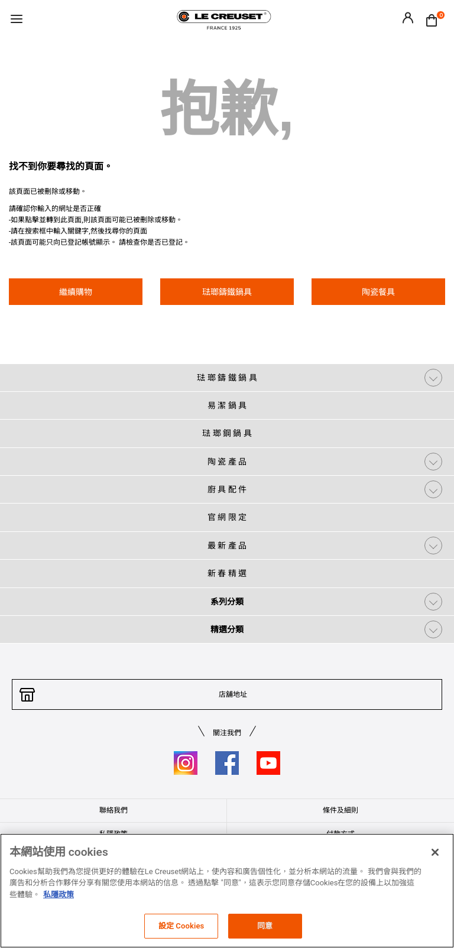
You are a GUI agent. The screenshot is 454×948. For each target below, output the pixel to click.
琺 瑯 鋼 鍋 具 (227, 433)
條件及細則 (340, 810)
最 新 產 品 (227, 545)
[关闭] (435, 852)
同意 (265, 925)
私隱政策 (58, 894)
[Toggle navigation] (16, 19)
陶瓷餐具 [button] (378, 292)
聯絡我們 (113, 810)
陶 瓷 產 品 (227, 461)
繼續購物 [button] (75, 292)
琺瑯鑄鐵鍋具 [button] (227, 292)
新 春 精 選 (227, 573)
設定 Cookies (181, 925)
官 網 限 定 (227, 517)
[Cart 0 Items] (434, 19)
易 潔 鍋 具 (227, 405)
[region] (227, 890)
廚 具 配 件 (227, 489)
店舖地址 (233, 694)
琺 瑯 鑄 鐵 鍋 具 (227, 377)
